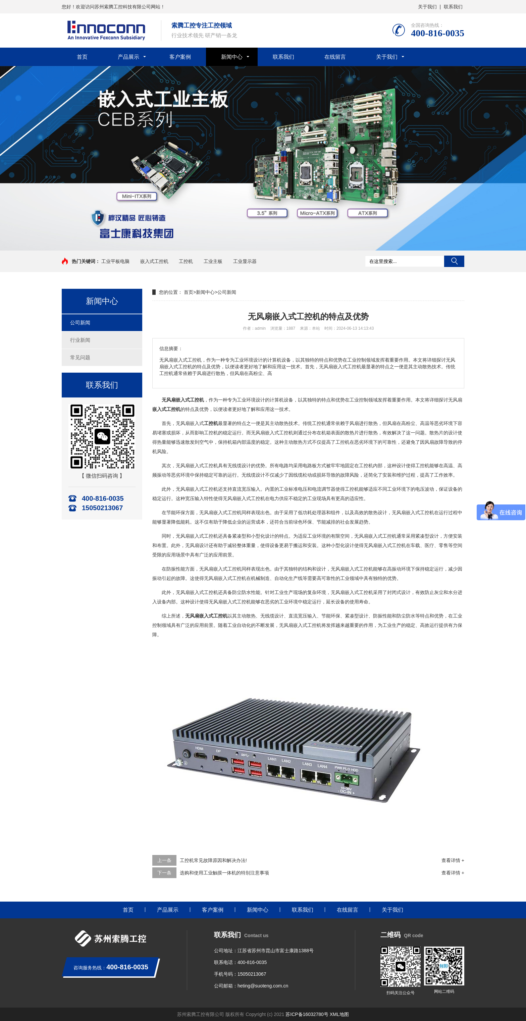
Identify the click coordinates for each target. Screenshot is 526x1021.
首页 (82, 57)
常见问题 (80, 357)
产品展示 (128, 57)
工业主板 (213, 261)
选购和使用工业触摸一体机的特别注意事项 (224, 872)
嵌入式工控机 (154, 261)
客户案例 (180, 57)
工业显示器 (245, 261)
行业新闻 (80, 340)
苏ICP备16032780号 (306, 1014)
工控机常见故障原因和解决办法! (213, 860)
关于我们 (427, 6)
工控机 (186, 261)
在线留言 (335, 57)
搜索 (454, 261)
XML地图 (339, 1014)
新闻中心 (232, 57)
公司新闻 (80, 322)
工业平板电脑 (115, 261)
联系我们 (453, 6)
